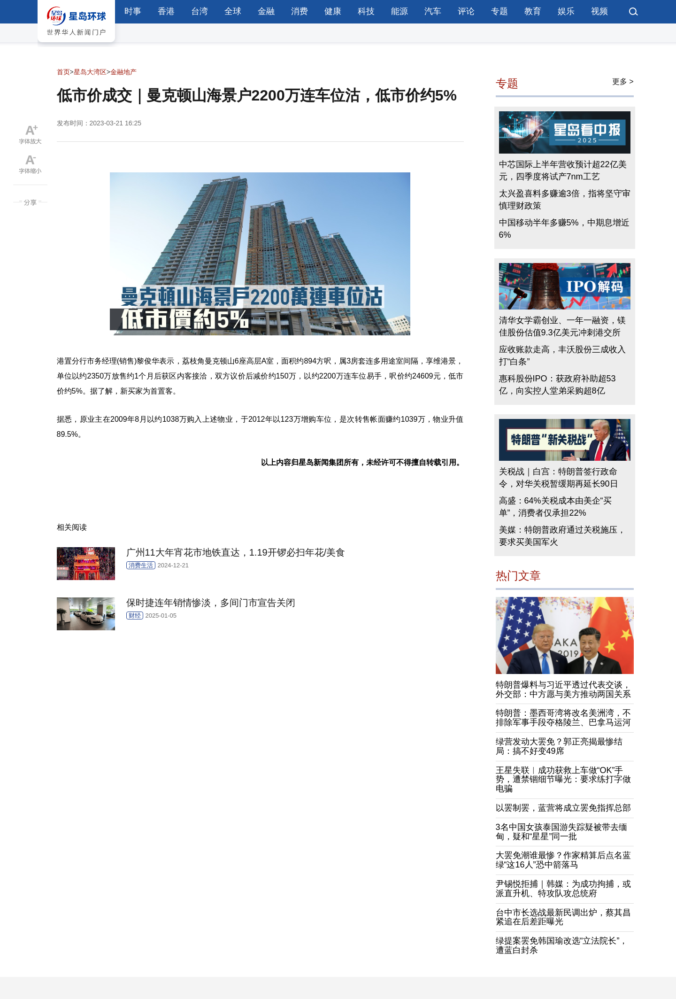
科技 (366, 11)
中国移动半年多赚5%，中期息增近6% (564, 229)
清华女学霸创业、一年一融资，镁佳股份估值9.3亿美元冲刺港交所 (562, 326)
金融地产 (123, 72)
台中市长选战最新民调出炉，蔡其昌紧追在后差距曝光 (563, 917)
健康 (332, 11)
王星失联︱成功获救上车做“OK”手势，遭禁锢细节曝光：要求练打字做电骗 (563, 780)
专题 (499, 11)
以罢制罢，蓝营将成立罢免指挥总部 (563, 808)
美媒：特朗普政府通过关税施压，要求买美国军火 (562, 536)
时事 (132, 11)
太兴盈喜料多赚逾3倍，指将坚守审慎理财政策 (564, 199)
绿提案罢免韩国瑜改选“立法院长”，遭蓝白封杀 (562, 945)
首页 (63, 72)
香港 (166, 11)
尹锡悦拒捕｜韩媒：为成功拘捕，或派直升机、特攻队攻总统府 (563, 888)
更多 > (623, 81)
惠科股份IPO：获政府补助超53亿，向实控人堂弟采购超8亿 (557, 384)
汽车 (432, 11)
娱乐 (566, 11)
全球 (232, 11)
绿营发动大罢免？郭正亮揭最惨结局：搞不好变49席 (559, 746)
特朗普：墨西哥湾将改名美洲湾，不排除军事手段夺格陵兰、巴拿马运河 (563, 717)
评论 (466, 11)
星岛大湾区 (90, 72)
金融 (266, 11)
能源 (399, 11)
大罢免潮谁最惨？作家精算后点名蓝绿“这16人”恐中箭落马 (563, 860)
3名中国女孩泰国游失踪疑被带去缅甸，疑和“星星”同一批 (561, 831)
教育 (532, 11)
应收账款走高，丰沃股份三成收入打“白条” (562, 355)
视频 (599, 11)
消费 (299, 11)
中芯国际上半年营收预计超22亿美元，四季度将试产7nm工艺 (563, 170)
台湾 (199, 11)
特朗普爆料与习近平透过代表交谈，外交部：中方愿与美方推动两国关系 (563, 689)
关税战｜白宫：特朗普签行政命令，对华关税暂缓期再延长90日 (558, 477)
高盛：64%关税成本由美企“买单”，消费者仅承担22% (555, 507)
